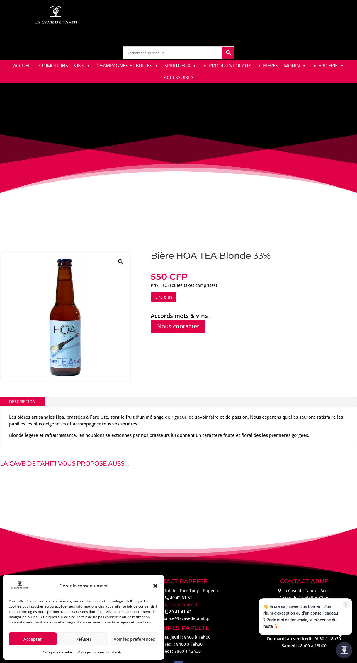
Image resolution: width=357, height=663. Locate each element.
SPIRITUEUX (180, 65)
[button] (155, 586)
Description (22, 401)
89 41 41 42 (180, 611)
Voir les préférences (134, 639)
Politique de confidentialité (100, 652)
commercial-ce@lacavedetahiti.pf (178, 618)
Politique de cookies (58, 652)
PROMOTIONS (53, 65)
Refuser (83, 639)
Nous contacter (178, 326)
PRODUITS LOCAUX (230, 65)
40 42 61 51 (181, 597)
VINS (82, 65)
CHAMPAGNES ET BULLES (127, 65)
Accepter (32, 639)
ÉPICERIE (331, 65)
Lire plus (163, 297)
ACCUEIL (22, 65)
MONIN (295, 65)
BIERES (270, 65)
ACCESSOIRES (178, 77)
